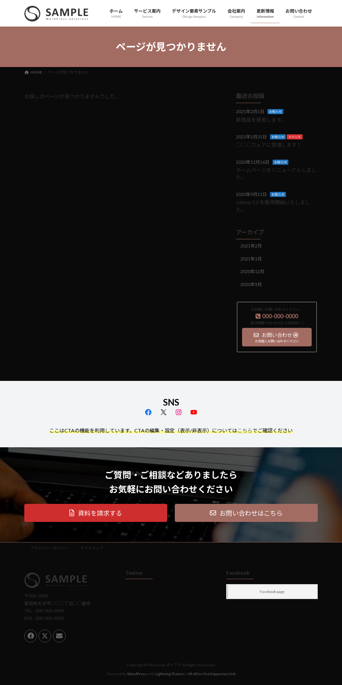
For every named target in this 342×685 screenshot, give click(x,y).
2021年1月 (251, 258)
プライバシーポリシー (49, 548)
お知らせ (275, 111)
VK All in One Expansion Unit (212, 673)
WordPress (137, 673)
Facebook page (272, 592)
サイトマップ (91, 548)
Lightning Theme (169, 673)
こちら (244, 430)
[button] (95, 513)
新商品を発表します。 (261, 120)
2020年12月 (252, 271)
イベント (294, 137)
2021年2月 (251, 245)
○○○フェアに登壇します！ (269, 145)
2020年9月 (251, 284)
